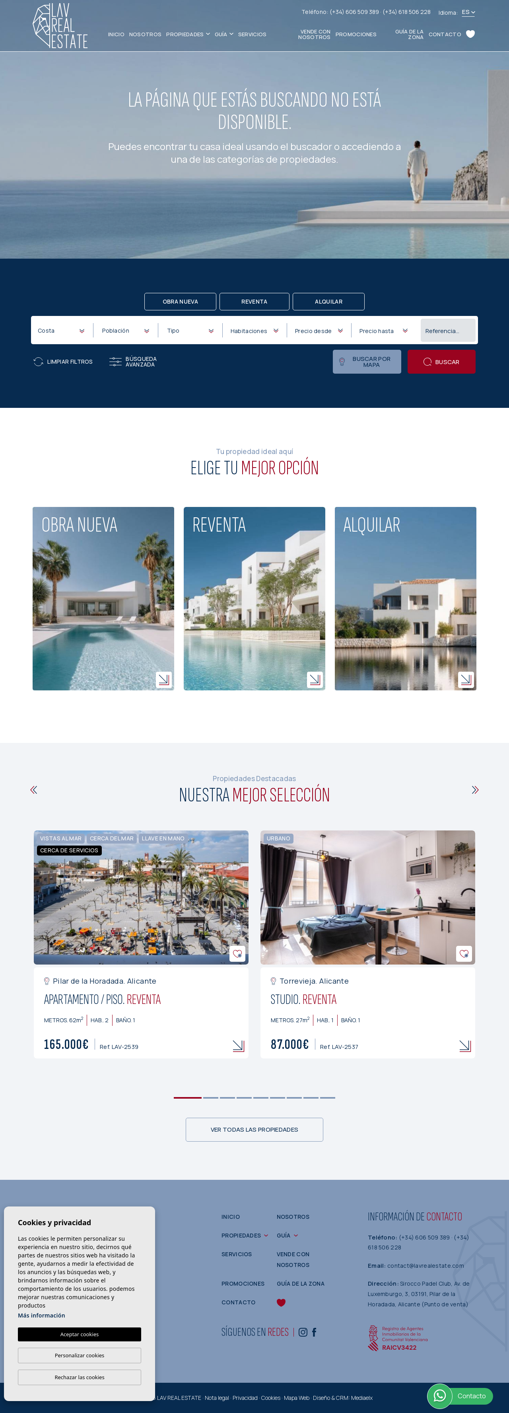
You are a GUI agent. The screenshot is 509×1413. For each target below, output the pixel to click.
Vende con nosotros (314, 34)
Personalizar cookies (80, 1355)
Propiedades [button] (185, 34)
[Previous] (33, 789)
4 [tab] (244, 1097)
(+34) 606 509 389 (355, 12)
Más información (41, 1315)
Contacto (445, 34)
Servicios (252, 34)
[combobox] (60, 330)
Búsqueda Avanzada (133, 361)
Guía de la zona (409, 34)
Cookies (270, 1397)
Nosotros (145, 34)
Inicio (116, 34)
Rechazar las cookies (79, 1377)
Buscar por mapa (364, 362)
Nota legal (217, 1397)
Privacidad (245, 1397)
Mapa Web (296, 1397)
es (466, 12)
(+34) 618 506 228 (407, 12)
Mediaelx (362, 1397)
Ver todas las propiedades (255, 1129)
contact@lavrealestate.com (425, 1265)
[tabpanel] (141, 944)
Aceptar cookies (79, 1334)
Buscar (442, 362)
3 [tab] (227, 1097)
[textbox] (62, 330)
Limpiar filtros (63, 361)
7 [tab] (294, 1097)
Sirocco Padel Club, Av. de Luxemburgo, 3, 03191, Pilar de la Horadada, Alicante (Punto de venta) (419, 1294)
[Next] (475, 789)
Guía (221, 34)
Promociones (356, 34)
